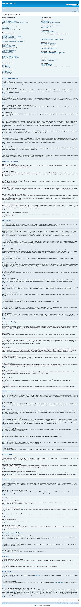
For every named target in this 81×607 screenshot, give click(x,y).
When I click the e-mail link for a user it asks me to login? (13, 41)
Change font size (77, 8)
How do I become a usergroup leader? (48, 23)
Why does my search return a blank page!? (49, 45)
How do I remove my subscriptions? (48, 54)
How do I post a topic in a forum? (8, 45)
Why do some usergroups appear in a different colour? (51, 24)
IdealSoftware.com (9, 3)
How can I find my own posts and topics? (49, 48)
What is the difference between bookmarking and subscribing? (53, 52)
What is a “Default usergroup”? (47, 26)
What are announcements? (7, 70)
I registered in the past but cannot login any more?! (12, 26)
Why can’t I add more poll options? (9, 50)
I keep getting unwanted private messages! (49, 32)
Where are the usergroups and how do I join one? (50, 22)
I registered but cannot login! (7, 24)
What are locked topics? (7, 72)
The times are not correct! (7, 35)
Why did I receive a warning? (8, 55)
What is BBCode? (5, 64)
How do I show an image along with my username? (12, 38)
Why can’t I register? (6, 28)
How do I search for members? (47, 47)
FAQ (74, 11)
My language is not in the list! (8, 37)
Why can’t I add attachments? (8, 53)
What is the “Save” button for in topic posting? (11, 57)
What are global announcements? (8, 68)
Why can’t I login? (5, 18)
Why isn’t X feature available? (47, 65)
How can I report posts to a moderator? (9, 56)
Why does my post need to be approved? (10, 58)
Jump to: (59, 599)
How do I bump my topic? (7, 59)
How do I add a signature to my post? (9, 47)
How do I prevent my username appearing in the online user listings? (15, 22)
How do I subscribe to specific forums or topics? (50, 53)
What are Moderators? (45, 20)
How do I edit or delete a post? (8, 46)
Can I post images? (6, 67)
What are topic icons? (6, 73)
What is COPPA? (5, 27)
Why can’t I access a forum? (7, 52)
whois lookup (13, 591)
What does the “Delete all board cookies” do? (11, 29)
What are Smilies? (5, 66)
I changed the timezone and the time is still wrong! (12, 36)
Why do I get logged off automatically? (9, 21)
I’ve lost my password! (6, 23)
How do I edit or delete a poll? (8, 51)
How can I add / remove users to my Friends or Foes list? (52, 39)
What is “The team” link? (46, 27)
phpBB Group (37, 575)
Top (4, 85)
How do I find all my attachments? (47, 60)
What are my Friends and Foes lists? (48, 38)
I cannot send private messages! (47, 31)
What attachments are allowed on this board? (50, 59)
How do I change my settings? (8, 33)
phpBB (36, 605)
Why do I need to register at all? (8, 20)
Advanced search (75, 5)
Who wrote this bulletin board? (47, 64)
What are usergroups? (45, 21)
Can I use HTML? (5, 65)
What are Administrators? (46, 18)
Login (77, 11)
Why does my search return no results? (48, 44)
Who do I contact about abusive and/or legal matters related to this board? (55, 66)
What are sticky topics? (6, 71)
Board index (6, 8)
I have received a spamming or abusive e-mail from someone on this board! (55, 33)
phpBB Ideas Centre (58, 582)
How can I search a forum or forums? (48, 43)
